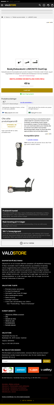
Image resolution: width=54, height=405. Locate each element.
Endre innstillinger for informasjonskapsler (16, 397)
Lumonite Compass (33, 139)
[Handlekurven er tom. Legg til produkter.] (52, 5)
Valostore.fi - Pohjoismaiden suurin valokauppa (15, 386)
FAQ (6, 316)
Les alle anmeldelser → (26, 102)
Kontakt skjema (10, 325)
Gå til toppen (27, 243)
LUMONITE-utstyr (32, 17)
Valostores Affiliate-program (14, 314)
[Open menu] (2, 5)
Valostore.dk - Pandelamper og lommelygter (15, 390)
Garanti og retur (10, 318)
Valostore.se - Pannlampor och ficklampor (14, 388)
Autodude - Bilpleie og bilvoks (10, 384)
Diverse (8, 17)
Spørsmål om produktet (11, 126)
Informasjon (44, 378)
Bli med (46, 361)
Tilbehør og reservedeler (18, 17)
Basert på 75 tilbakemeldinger (27, 75)
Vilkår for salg (9, 321)
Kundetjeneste (10, 323)
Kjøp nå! (27, 90)
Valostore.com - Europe (9, 391)
